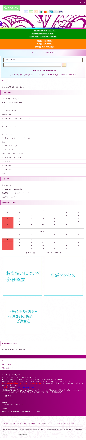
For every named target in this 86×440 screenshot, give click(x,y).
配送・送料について (18, 423)
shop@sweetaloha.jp (7, 398)
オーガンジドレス (41, 75)
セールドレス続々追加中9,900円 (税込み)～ (22, 75)
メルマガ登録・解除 (61, 423)
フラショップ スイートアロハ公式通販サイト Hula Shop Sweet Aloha (43, 22)
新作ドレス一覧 (6, 185)
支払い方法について (7, 423)
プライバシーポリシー (50, 423)
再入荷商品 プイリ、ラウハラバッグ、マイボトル (16, 193)
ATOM (72, 423)
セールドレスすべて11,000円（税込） (13, 189)
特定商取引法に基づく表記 (37, 423)
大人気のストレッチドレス (9, 197)
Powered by (15, 434)
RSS (68, 423)
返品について (27, 423)
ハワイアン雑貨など (52, 75)
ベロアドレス (63, 75)
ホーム (4, 80)
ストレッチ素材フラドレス (48, 52)
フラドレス (33, 52)
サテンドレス (72, 75)
